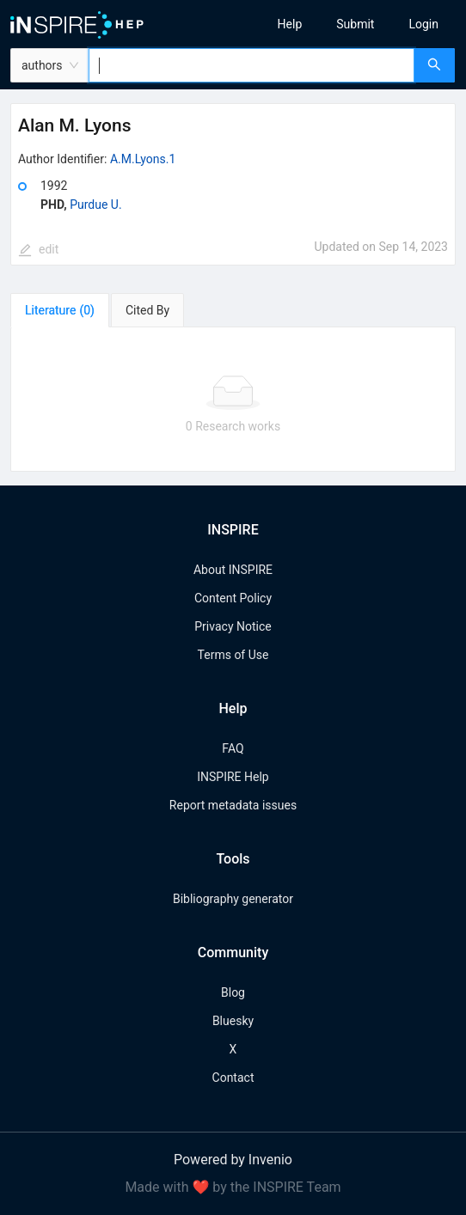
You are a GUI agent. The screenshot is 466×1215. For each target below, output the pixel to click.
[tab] (60, 310)
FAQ (232, 748)
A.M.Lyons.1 (142, 159)
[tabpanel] (233, 399)
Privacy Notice (232, 626)
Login (423, 24)
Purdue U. (95, 204)
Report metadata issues (233, 805)
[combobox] (251, 65)
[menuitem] (290, 24)
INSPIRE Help (232, 777)
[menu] (355, 24)
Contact (233, 1077)
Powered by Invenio (233, 1159)
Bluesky (233, 1021)
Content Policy (233, 598)
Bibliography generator (233, 899)
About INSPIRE (233, 570)
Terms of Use (233, 655)
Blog (233, 992)
